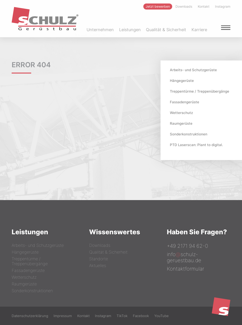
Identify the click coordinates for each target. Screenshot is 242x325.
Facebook (141, 316)
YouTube (161, 316)
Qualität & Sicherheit (166, 29)
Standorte (98, 258)
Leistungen (130, 29)
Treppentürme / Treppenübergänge (199, 91)
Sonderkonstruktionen (188, 134)
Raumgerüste (181, 123)
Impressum (63, 316)
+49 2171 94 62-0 (187, 246)
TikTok (122, 316)
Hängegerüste (182, 80)
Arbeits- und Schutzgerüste (193, 70)
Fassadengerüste (184, 102)
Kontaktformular (185, 269)
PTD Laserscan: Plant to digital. (196, 145)
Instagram (103, 316)
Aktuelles (97, 265)
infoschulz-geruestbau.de (184, 257)
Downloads (99, 245)
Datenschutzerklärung (30, 316)
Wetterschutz (181, 113)
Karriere (199, 29)
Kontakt (83, 316)
